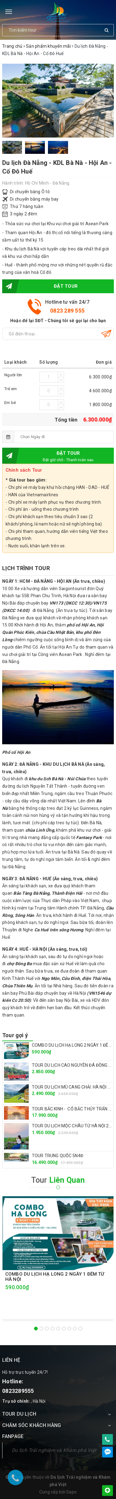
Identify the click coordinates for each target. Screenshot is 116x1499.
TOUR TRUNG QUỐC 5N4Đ (57, 1155)
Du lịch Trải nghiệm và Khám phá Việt (54, 1450)
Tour (58, 1180)
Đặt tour (40, 286)
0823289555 (18, 1391)
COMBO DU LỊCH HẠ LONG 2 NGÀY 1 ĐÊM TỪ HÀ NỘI (55, 1277)
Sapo (71, 1491)
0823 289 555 (67, 310)
